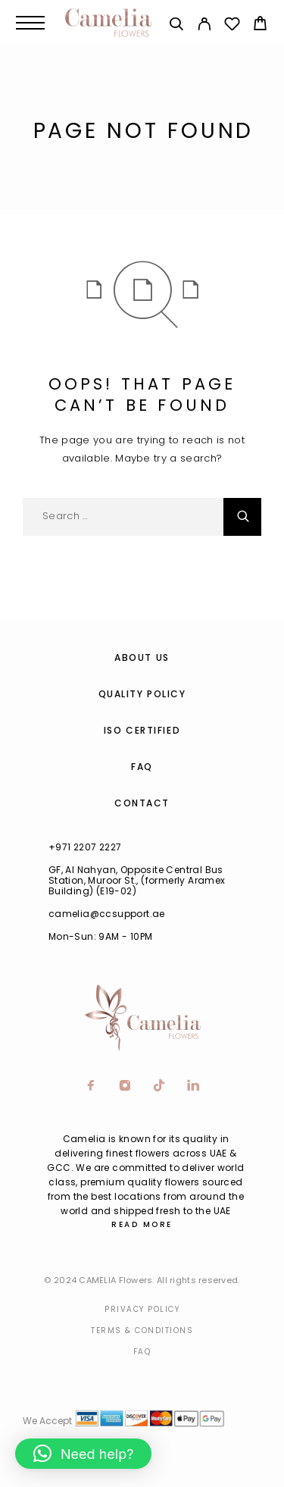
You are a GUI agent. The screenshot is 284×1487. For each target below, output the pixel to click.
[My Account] (204, 26)
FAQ (142, 766)
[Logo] (108, 23)
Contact (142, 803)
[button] (83, 1453)
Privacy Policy (142, 1309)
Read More (142, 1224)
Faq (142, 1351)
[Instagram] (125, 1087)
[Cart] (260, 25)
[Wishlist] (232, 26)
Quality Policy (142, 693)
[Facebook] (91, 1087)
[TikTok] (159, 1087)
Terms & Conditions (142, 1330)
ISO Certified (142, 730)
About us (141, 657)
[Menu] (30, 22)
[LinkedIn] (193, 1087)
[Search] (176, 26)
